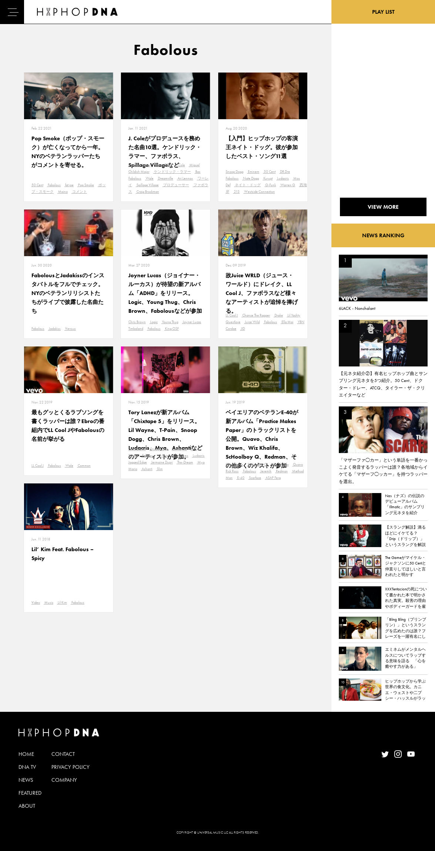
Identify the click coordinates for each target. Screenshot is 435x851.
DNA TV (27, 767)
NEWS (25, 780)
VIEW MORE (383, 207)
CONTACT (63, 754)
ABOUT (26, 806)
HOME (26, 754)
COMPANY (64, 780)
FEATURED (29, 793)
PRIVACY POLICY (70, 767)
